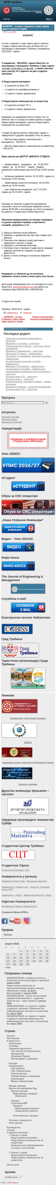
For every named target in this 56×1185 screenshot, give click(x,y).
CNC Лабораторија (21, 1071)
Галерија (13, 1046)
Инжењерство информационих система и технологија (27, 1146)
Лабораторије (16, 1066)
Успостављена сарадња (25, 1115)
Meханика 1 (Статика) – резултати (22, 343)
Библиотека (15, 1043)
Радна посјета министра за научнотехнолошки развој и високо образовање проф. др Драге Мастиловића (25, 989)
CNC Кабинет (18, 1068)
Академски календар (11, 422)
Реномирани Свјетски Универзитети (19, 906)
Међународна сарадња (25, 1093)
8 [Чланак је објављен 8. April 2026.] (21, 954)
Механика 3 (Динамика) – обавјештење (25, 366)
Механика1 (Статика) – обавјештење (24, 354)
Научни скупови (19, 1091)
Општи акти (13, 1165)
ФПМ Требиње (13, 2)
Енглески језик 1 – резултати (20, 379)
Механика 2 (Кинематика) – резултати (24, 351)
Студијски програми (17, 1132)
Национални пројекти (26, 1111)
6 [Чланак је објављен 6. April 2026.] (8, 954)
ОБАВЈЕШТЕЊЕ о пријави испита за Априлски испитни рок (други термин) (27, 979)
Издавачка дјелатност (20, 1048)
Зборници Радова (20, 1056)
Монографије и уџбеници (24, 1059)
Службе (11, 1130)
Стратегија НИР (19, 1103)
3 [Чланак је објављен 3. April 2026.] (34, 951)
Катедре (13, 1063)
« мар (7, 967)
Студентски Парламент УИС (15, 870)
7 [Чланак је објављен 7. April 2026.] (14, 954)
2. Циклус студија (18, 1152)
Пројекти (17, 1106)
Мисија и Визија (17, 1086)
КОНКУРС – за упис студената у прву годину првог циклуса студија (13, 319)
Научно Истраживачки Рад (23, 1088)
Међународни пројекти (27, 1108)
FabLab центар (18, 1073)
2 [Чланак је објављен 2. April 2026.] (27, 951)
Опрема (15, 1101)
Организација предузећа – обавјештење (25, 369)
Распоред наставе (10, 417)
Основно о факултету (20, 1120)
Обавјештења (12, 313)
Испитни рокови (9, 419)
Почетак (6, 19)
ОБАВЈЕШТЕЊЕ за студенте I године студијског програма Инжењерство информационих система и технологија (27, 1008)
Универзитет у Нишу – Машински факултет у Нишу (26, 895)
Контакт (11, 1036)
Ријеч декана (15, 1123)
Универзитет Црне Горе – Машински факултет (24, 881)
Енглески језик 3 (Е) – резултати (21, 376)
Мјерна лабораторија (22, 1081)
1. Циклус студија (18, 1135)
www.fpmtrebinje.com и (24, 287)
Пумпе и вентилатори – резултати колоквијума (42, 318)
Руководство (13, 1127)
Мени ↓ (49, 19)
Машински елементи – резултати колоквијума (28, 387)
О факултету (13, 1041)
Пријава (8, 934)
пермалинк (27, 313)
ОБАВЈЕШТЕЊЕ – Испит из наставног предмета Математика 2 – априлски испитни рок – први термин (27, 998)
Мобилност (21, 1096)
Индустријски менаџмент (24, 1138)
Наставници (13, 1038)
